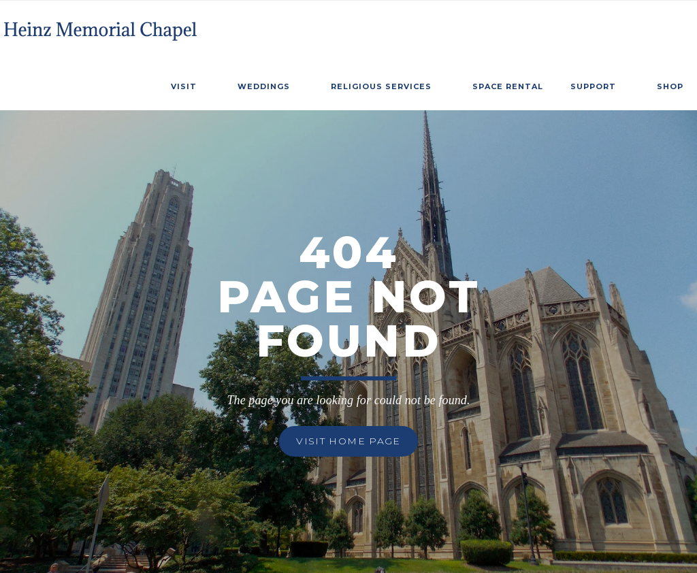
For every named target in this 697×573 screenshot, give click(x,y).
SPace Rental (507, 86)
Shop (670, 86)
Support (593, 86)
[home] (102, 26)
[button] (190, 84)
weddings (264, 86)
